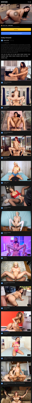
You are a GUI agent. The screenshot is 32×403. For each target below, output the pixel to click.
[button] (28, 2)
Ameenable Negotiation (8, 132)
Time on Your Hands (7, 82)
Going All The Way (7, 232)
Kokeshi (5, 257)
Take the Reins (6, 107)
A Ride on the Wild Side (8, 357)
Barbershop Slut (7, 332)
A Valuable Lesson (7, 207)
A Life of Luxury (7, 157)
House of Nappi (7, 307)
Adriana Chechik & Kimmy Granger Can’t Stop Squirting (14, 382)
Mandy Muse (7, 42)
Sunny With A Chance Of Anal (9, 282)
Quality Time (6, 182)
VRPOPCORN (4, 2)
